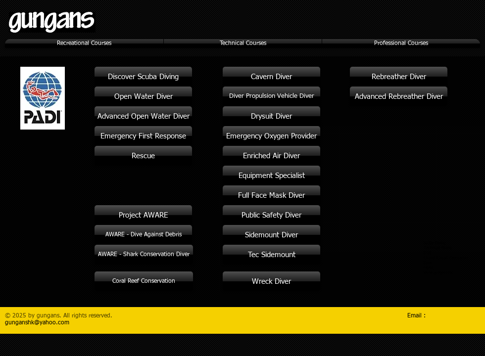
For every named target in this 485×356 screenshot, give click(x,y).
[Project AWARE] (143, 215)
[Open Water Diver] (143, 96)
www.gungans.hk (438, 273)
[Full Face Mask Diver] (271, 195)
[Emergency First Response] (143, 136)
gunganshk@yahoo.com (37, 323)
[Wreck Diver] (271, 281)
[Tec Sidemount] (271, 255)
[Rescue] (143, 156)
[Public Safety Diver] (271, 215)
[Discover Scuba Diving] (143, 77)
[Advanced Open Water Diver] (143, 116)
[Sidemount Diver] (271, 235)
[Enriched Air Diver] (271, 156)
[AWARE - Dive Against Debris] (143, 235)
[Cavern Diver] (271, 77)
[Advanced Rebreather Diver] (398, 96)
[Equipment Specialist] (271, 175)
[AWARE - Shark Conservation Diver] (144, 255)
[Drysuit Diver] (271, 116)
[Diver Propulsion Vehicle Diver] (271, 96)
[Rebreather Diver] (398, 77)
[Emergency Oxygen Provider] (271, 136)
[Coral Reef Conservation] (144, 281)
